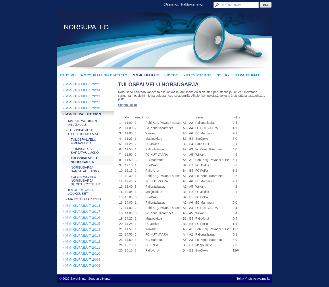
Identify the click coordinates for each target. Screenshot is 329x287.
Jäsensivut (171, 4)
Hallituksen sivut (192, 4)
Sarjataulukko (127, 105)
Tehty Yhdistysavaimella (253, 278)
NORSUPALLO (86, 27)
